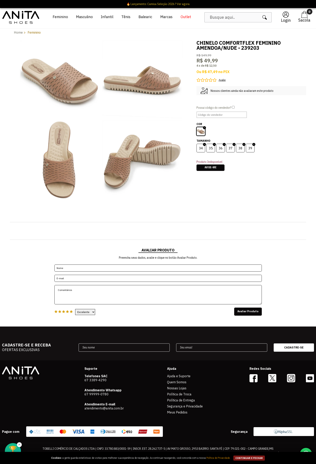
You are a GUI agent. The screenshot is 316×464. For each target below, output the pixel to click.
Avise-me (210, 167)
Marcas (166, 16)
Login (286, 20)
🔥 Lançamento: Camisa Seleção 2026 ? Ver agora (158, 4)
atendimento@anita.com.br (104, 408)
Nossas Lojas (176, 388)
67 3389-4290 (95, 380)
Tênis (125, 16)
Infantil (107, 16)
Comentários (158, 294)
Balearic (145, 16)
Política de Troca (179, 394)
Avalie (222, 80)
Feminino (60, 16)
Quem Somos (176, 382)
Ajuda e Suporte (178, 376)
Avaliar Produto (248, 311)
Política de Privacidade (218, 458)
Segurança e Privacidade (185, 406)
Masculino (84, 16)
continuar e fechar (249, 458)
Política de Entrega (181, 400)
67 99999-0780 (96, 394)
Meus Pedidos (177, 412)
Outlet (186, 16)
